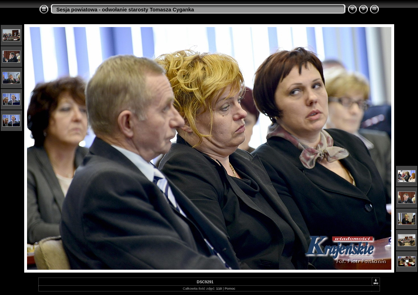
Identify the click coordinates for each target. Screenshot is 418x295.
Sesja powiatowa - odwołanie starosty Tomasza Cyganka (125, 9)
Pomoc (229, 288)
